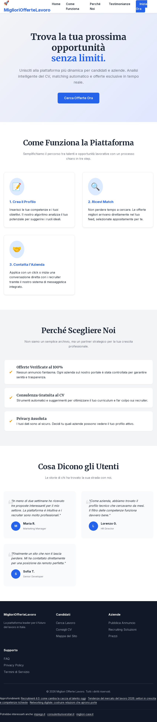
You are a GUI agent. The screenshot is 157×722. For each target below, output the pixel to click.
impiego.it (39, 714)
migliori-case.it (84, 714)
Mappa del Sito (66, 636)
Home (56, 4)
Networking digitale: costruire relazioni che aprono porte (63, 702)
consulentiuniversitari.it (60, 714)
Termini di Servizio (16, 672)
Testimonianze (119, 4)
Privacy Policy (14, 665)
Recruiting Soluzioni (122, 629)
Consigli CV (64, 629)
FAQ (7, 659)
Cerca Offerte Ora (78, 98)
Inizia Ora (141, 6)
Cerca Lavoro (65, 623)
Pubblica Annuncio (121, 623)
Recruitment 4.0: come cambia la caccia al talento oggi (53, 698)
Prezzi (112, 636)
